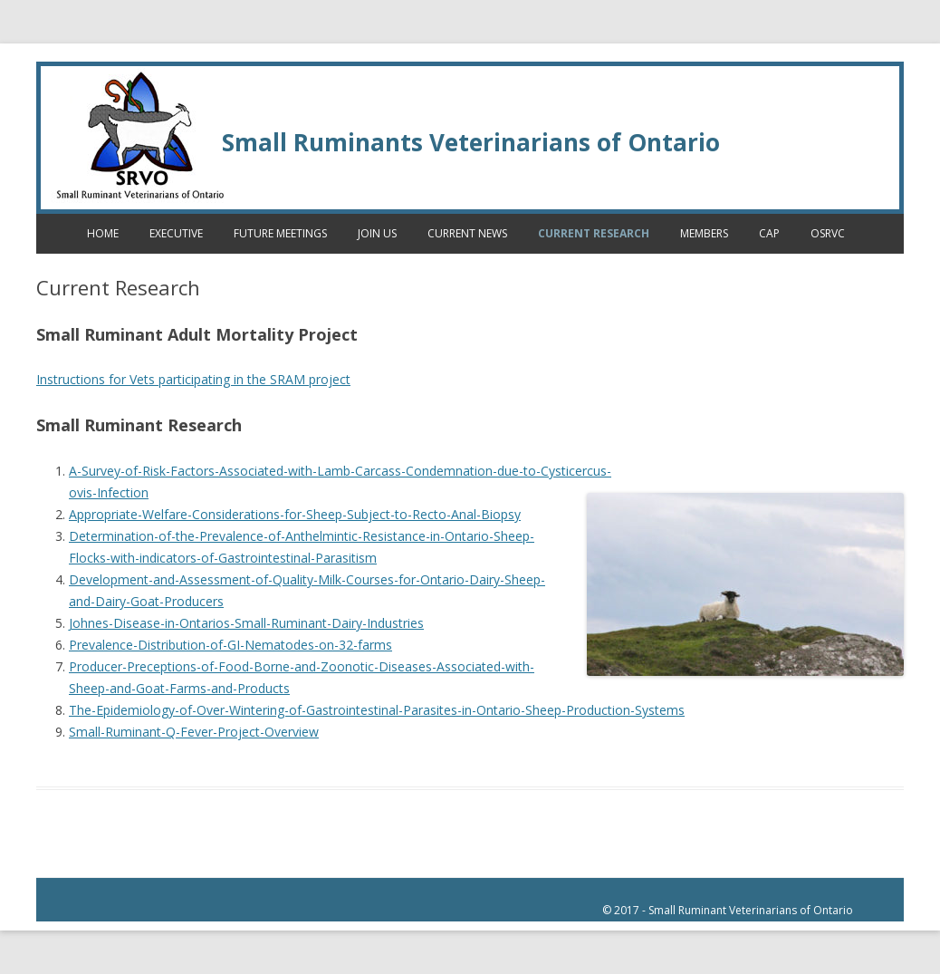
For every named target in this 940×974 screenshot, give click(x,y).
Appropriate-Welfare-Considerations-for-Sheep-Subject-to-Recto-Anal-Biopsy (295, 514)
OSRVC (828, 233)
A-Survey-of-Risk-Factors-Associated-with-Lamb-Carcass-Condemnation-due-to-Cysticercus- (340, 470)
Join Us (377, 233)
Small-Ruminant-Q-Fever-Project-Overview (194, 731)
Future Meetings (280, 233)
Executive (176, 233)
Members (704, 233)
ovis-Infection (109, 492)
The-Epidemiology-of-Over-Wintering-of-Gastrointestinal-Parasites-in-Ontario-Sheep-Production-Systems (377, 709)
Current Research (593, 233)
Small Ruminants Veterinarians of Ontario (471, 142)
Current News (467, 233)
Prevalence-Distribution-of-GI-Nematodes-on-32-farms (230, 644)
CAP (769, 233)
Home (103, 233)
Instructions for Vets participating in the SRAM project (193, 379)
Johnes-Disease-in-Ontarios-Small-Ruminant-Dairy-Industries (246, 623)
